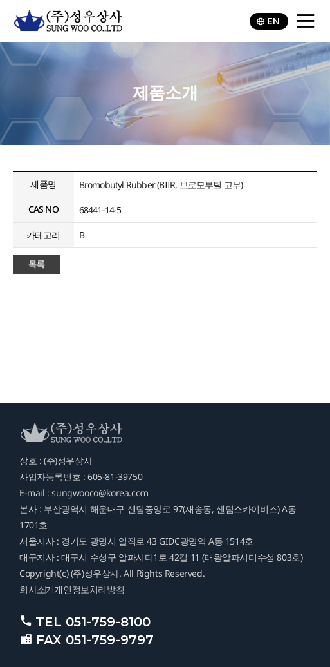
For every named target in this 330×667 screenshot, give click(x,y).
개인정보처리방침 (89, 589)
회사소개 (36, 589)
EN (268, 21)
